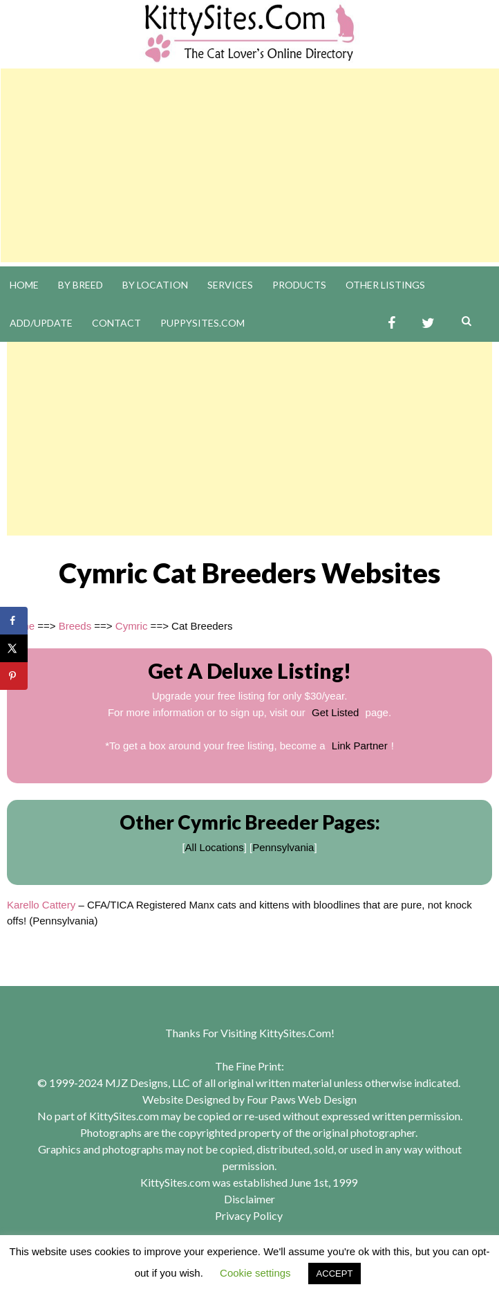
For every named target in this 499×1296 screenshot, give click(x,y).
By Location (155, 285)
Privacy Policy (249, 1215)
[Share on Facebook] (14, 621)
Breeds (75, 626)
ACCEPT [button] (335, 1273)
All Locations (214, 847)
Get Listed (335, 712)
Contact (116, 323)
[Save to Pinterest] (14, 676)
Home (24, 285)
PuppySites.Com (202, 323)
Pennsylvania (283, 847)
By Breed (80, 285)
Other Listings (385, 285)
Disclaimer (249, 1198)
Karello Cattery (41, 905)
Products (299, 285)
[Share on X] (14, 648)
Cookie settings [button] (255, 1273)
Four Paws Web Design (302, 1099)
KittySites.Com (295, 1032)
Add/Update (41, 323)
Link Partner (360, 745)
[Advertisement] (250, 165)
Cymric (131, 626)
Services (230, 285)
